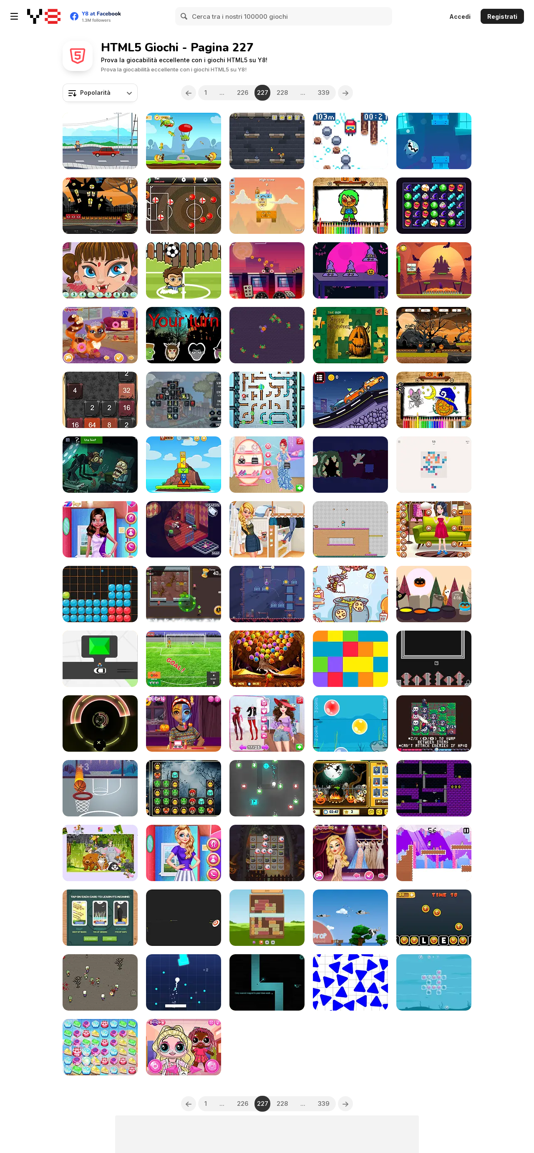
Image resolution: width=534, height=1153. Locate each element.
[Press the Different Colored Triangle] (350, 982)
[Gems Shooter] (267, 659)
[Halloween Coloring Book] (433, 400)
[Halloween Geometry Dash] (100, 205)
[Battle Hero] (183, 141)
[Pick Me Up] (100, 659)
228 (282, 92)
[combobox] (100, 93)
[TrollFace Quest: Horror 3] (100, 464)
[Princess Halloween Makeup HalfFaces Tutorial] (183, 723)
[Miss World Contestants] (350, 853)
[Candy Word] (100, 1047)
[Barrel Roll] (100, 723)
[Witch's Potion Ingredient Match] (350, 594)
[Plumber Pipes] (267, 400)
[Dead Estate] (183, 529)
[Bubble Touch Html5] (350, 723)
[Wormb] (350, 464)
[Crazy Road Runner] (100, 141)
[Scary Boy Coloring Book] (350, 205)
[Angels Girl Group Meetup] (183, 853)
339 (324, 92)
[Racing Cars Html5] (350, 400)
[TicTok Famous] (267, 529)
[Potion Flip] (267, 594)
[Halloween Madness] (267, 335)
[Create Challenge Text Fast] (433, 917)
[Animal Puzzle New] (100, 853)
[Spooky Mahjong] (183, 400)
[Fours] (433, 464)
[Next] (345, 92)
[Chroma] (350, 659)
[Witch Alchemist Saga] (433, 205)
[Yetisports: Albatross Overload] (350, 917)
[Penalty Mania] (183, 659)
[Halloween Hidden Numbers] (100, 270)
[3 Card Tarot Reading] (100, 917)
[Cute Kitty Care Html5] (100, 335)
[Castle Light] (267, 141)
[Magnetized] (267, 982)
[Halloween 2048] (100, 400)
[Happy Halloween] (350, 335)
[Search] (184, 16)
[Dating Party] (100, 529)
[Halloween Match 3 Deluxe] (267, 853)
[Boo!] (433, 594)
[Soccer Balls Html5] (183, 270)
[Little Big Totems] (183, 464)
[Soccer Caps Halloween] (183, 205)
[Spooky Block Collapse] (183, 788)
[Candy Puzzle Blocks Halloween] (100, 594)
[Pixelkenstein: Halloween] (433, 853)
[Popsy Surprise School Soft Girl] (183, 1047)
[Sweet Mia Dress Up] (433, 529)
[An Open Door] (433, 659)
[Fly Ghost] (433, 141)
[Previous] (188, 92)
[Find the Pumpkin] (350, 270)
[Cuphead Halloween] (433, 270)
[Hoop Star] (100, 788)
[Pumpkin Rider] (267, 270)
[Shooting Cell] (100, 982)
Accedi (460, 16)
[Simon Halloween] (183, 335)
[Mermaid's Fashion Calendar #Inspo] (267, 464)
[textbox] (100, 92)
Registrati (502, 16)
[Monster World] (267, 205)
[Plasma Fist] (433, 788)
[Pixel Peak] (350, 141)
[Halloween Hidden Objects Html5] (350, 788)
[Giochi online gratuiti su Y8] (44, 16)
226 (242, 92)
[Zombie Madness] (183, 594)
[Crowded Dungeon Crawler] (433, 723)
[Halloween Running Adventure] (433, 335)
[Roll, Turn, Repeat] (267, 788)
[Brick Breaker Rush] (183, 982)
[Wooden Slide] (267, 917)
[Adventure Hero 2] (350, 529)
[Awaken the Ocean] (433, 982)
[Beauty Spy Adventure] (267, 723)
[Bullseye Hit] (183, 917)
